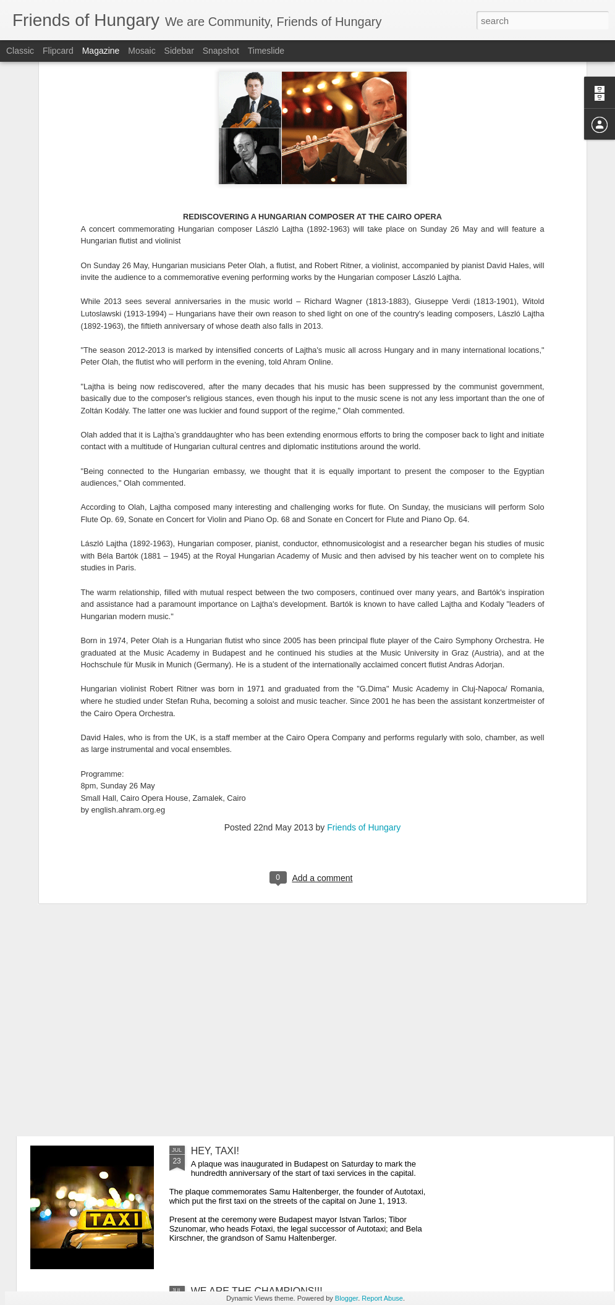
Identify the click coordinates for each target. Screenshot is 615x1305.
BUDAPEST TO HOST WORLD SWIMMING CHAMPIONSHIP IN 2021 (288, 1016)
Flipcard (58, 51)
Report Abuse (382, 1298)
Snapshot (221, 51)
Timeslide (266, 51)
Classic (20, 51)
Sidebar (179, 51)
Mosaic (141, 51)
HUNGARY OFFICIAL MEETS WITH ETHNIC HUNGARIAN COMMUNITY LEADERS (291, 876)
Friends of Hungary (364, 686)
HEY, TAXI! (215, 1151)
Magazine (101, 51)
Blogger (346, 1298)
